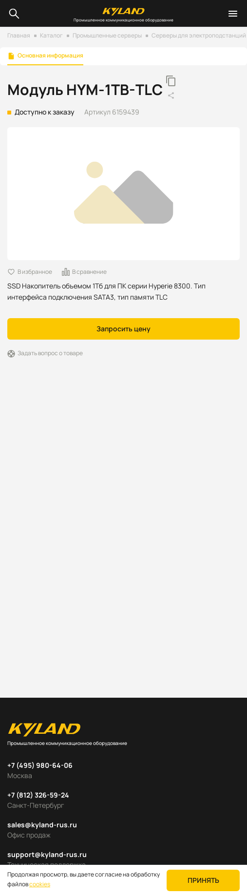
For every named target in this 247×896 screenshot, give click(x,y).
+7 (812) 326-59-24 (38, 795)
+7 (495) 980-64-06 (40, 765)
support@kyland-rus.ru (47, 854)
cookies (39, 884)
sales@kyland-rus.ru (42, 824)
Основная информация (50, 55)
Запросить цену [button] (123, 328)
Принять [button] (203, 880)
